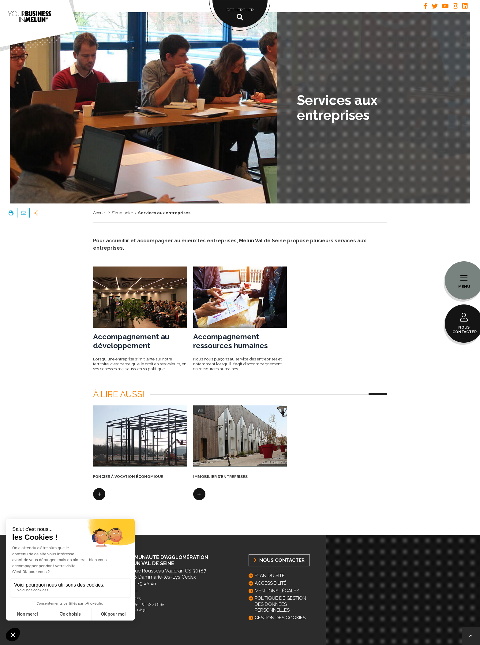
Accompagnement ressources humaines (230, 341)
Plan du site (270, 575)
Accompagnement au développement (131, 341)
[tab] (426, 6)
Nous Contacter (279, 560)
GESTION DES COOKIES (280, 618)
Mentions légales (277, 591)
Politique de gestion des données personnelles (280, 604)
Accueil (100, 212)
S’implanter (122, 212)
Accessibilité (271, 583)
